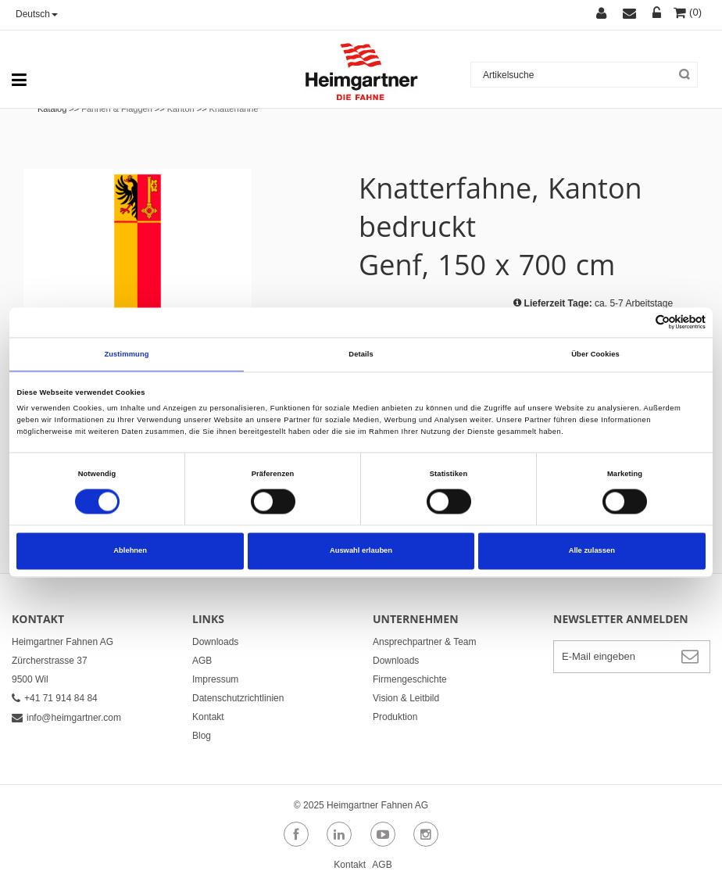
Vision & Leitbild (406, 698)
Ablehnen (130, 551)
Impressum (215, 679)
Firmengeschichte (410, 679)
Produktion (395, 716)
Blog (201, 735)
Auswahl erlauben (361, 551)
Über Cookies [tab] (595, 354)
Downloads (215, 641)
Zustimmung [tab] (126, 354)
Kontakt (208, 716)
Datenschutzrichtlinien (238, 698)
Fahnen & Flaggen (116, 108)
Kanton (181, 108)
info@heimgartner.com (66, 717)
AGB (202, 660)
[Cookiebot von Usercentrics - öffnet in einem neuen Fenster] (637, 322)
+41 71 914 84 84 (55, 698)
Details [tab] (360, 354)
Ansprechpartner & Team (425, 641)
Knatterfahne (234, 108)
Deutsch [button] (37, 14)
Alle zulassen (592, 551)
